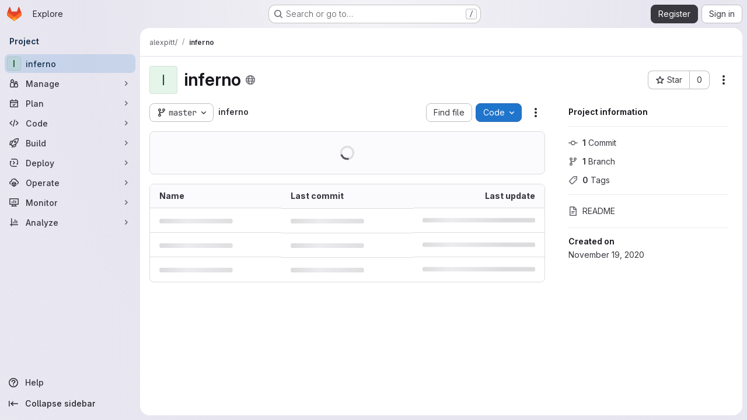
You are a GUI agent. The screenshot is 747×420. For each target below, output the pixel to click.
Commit (592, 143)
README (591, 211)
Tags (589, 180)
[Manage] (70, 83)
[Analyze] (70, 222)
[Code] (70, 123)
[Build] (70, 143)
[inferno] (70, 63)
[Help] (70, 382)
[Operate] (70, 182)
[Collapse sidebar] (70, 403)
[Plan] (70, 103)
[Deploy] (70, 162)
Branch (591, 161)
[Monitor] (70, 202)
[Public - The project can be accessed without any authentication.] (250, 80)
